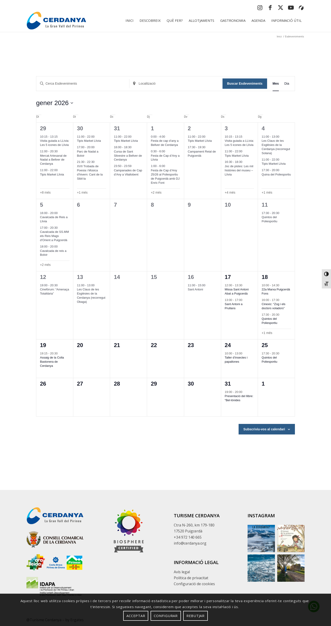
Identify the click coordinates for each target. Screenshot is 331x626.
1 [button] (152, 128)
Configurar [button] (166, 615)
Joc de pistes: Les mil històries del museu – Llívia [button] (239, 170)
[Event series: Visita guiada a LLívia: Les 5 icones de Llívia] (60, 136)
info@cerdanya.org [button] (190, 543)
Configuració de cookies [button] (194, 583)
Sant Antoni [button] (195, 289)
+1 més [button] (82, 192)
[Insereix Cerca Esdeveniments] (82, 83)
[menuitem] (130, 20)
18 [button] (265, 277)
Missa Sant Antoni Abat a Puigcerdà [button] (237, 291)
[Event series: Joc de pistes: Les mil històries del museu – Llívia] (244, 162)
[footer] (129, 530)
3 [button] (226, 128)
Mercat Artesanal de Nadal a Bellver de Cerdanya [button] (53, 160)
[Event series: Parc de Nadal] (97, 147)
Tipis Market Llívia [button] (52, 174)
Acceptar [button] (135, 615)
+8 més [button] (45, 192)
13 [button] (80, 277)
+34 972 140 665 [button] (188, 537)
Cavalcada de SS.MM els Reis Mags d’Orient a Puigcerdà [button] (54, 236)
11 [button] (265, 205)
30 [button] (80, 128)
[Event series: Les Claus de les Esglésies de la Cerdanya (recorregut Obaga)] (97, 285)
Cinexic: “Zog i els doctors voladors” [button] (273, 306)
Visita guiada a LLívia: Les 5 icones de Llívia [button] (54, 143)
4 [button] (263, 128)
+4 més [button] (230, 192)
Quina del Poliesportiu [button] (276, 174)
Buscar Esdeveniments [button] (245, 83)
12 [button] (43, 277)
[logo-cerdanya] (56, 20)
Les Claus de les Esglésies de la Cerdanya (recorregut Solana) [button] (276, 147)
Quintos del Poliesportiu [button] (269, 219)
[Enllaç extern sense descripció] (54, 540)
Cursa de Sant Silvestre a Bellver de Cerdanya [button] (128, 155)
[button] (326, 274)
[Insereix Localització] (175, 83)
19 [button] (43, 345)
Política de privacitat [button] (191, 577)
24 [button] (228, 345)
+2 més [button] (156, 192)
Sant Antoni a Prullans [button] (234, 306)
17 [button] (228, 277)
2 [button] (189, 128)
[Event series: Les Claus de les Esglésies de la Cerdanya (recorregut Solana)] (281, 136)
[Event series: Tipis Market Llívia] (60, 170)
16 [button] (191, 277)
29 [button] (43, 128)
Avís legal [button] (182, 571)
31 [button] (117, 128)
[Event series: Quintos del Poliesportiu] (281, 213)
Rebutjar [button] (195, 615)
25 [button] (265, 345)
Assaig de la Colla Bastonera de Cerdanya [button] (52, 361)
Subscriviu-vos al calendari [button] (264, 429)
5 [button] (41, 205)
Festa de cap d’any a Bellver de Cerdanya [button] (165, 143)
